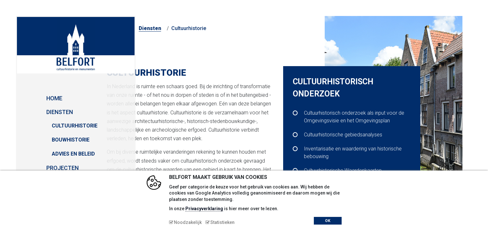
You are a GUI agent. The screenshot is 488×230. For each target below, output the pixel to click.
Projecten (37, 168)
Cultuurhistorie (49, 126)
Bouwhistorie (45, 140)
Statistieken (222, 222)
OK (327, 220)
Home (29, 98)
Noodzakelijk (188, 222)
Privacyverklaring (204, 208)
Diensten (34, 112)
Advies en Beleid (47, 154)
